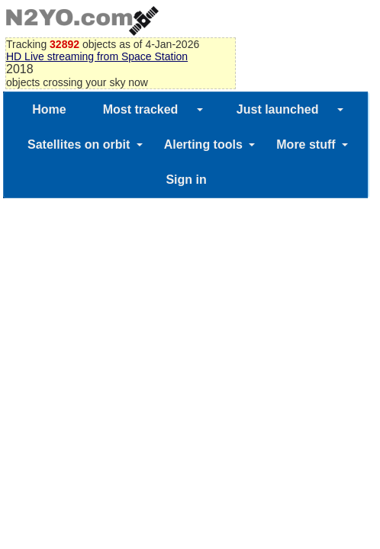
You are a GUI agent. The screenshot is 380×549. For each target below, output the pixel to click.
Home (49, 109)
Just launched (278, 109)
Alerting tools (203, 144)
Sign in (186, 179)
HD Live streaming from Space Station (97, 56)
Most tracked (141, 109)
